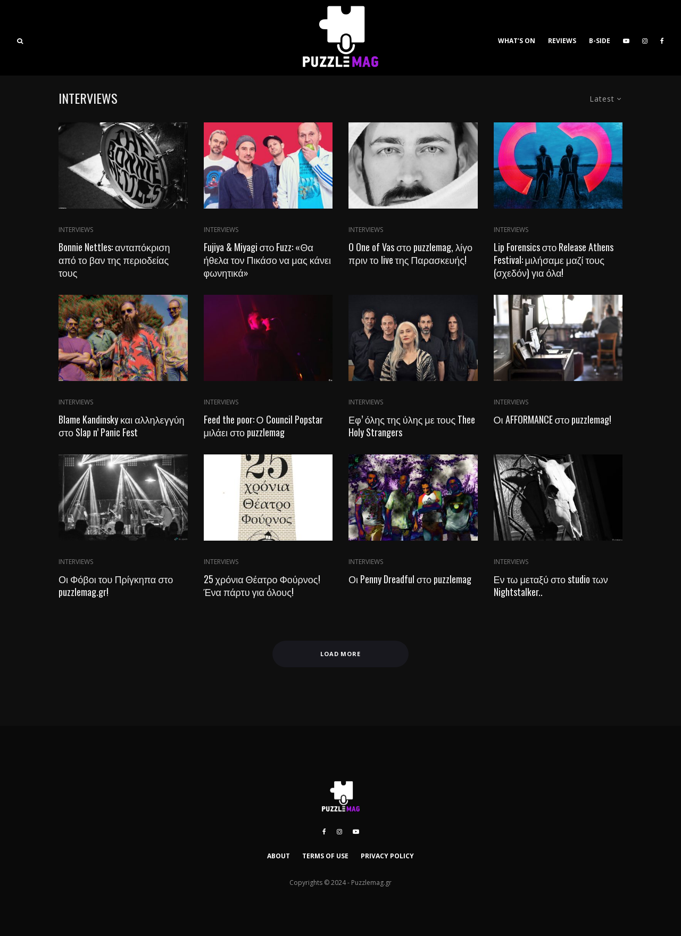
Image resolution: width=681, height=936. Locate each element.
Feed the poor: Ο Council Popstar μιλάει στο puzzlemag (263, 425)
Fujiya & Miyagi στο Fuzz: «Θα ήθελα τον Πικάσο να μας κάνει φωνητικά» (267, 260)
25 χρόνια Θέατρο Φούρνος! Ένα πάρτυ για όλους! (262, 585)
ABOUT (278, 855)
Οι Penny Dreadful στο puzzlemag (409, 579)
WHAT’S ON (516, 40)
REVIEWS (562, 40)
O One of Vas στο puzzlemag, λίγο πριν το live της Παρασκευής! (410, 253)
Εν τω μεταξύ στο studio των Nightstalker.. (551, 585)
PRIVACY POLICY (387, 855)
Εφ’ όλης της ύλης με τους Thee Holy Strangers (411, 425)
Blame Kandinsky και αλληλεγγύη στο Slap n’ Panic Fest (121, 425)
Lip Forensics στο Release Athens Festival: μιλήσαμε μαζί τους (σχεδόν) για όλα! (554, 260)
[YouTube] (626, 38)
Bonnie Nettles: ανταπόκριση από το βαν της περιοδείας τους (114, 260)
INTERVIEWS (76, 229)
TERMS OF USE (325, 855)
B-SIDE (599, 40)
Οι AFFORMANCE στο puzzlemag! (553, 419)
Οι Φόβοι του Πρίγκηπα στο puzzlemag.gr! (116, 585)
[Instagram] (645, 38)
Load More (340, 654)
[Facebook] (662, 38)
